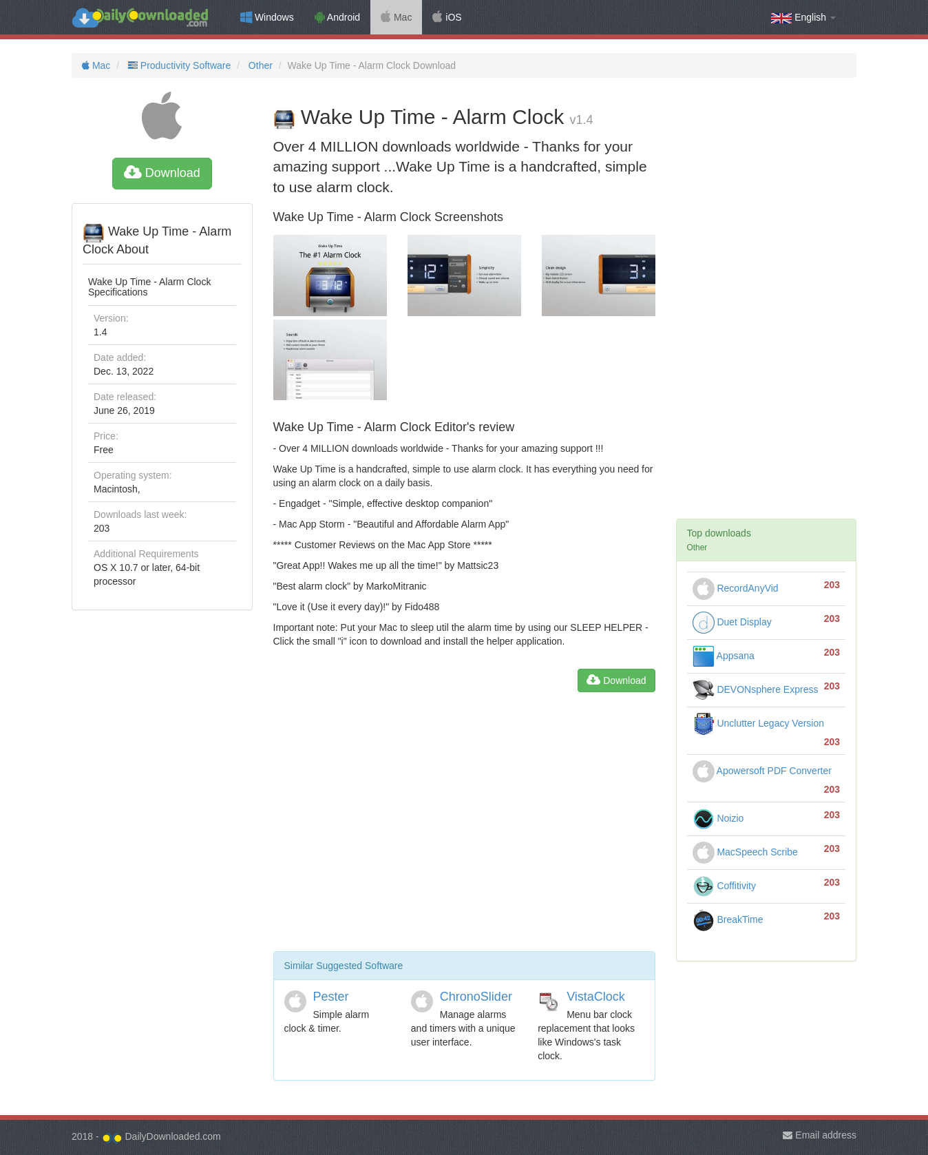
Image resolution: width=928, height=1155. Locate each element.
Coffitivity (724, 885)
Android (337, 17)
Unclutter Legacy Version (759, 723)
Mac (396, 17)
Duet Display (732, 621)
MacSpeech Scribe (745, 851)
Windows (267, 17)
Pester (331, 996)
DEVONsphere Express (756, 689)
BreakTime (728, 919)
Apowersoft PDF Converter (762, 770)
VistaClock (596, 996)
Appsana (724, 655)
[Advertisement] (464, 827)
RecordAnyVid (736, 588)
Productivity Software (178, 65)
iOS (446, 17)
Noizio (718, 818)
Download (162, 173)
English (803, 17)
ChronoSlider (476, 996)
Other (259, 65)
